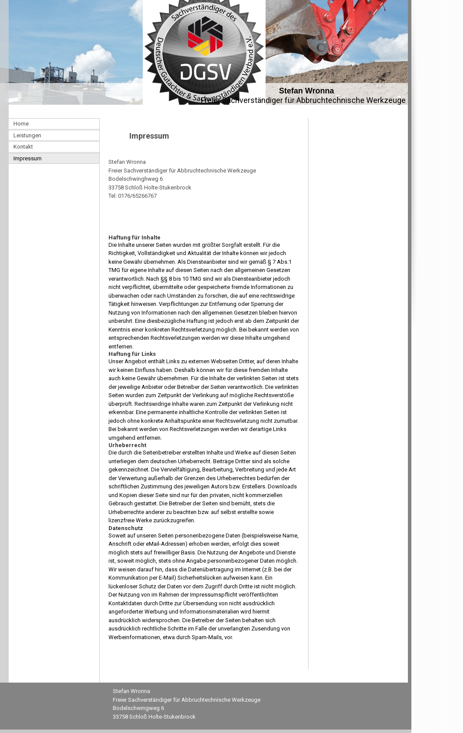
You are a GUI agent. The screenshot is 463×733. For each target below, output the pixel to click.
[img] (204, 52)
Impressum (27, 158)
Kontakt (23, 146)
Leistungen (27, 135)
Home (21, 123)
